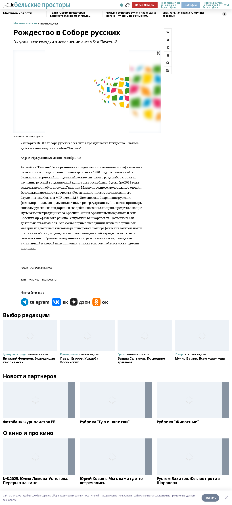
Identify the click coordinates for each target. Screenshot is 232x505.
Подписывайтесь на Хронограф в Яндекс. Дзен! (212, 5)
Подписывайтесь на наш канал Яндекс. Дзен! (169, 5)
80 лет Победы (144, 5)
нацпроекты (49, 279)
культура (34, 279)
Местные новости (17, 13)
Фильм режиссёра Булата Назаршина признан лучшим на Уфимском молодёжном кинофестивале (131, 14)
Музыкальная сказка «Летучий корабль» (183, 14)
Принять (210, 497)
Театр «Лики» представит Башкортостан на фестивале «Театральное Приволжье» (69, 14)
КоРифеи (191, 5)
